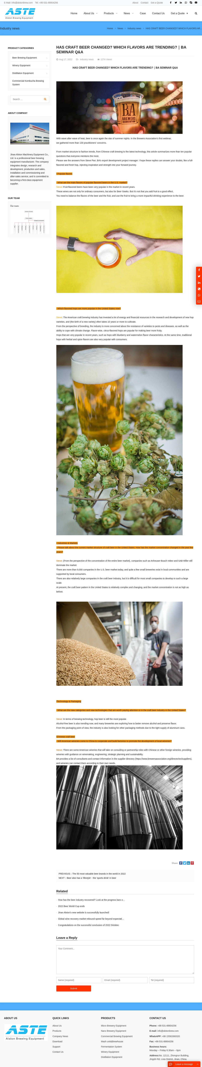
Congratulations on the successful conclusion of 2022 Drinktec (88, 912)
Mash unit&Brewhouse (112, 1029)
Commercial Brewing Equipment (117, 1023)
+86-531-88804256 (48, 2)
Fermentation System (111, 1034)
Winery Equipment (21, 65)
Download (57, 1029)
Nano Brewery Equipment (113, 1018)
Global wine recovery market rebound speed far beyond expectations (160, 906)
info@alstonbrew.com (22, 2)
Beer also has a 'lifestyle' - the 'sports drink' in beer (91, 878)
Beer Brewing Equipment (24, 57)
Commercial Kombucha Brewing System (28, 83)
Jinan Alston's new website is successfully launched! (83, 906)
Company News (60, 1023)
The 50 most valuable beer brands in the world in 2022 (99, 873)
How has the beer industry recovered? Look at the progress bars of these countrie (98, 900)
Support (56, 1034)
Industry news (9, 28)
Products (57, 1018)
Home (74, 13)
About (135, 2)
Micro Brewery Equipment (113, 1013)
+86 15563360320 (170, 1023)
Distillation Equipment (23, 73)
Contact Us (58, 1039)
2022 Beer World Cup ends (140, 900)
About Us (57, 1013)
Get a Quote (157, 2)
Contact (144, 2)
